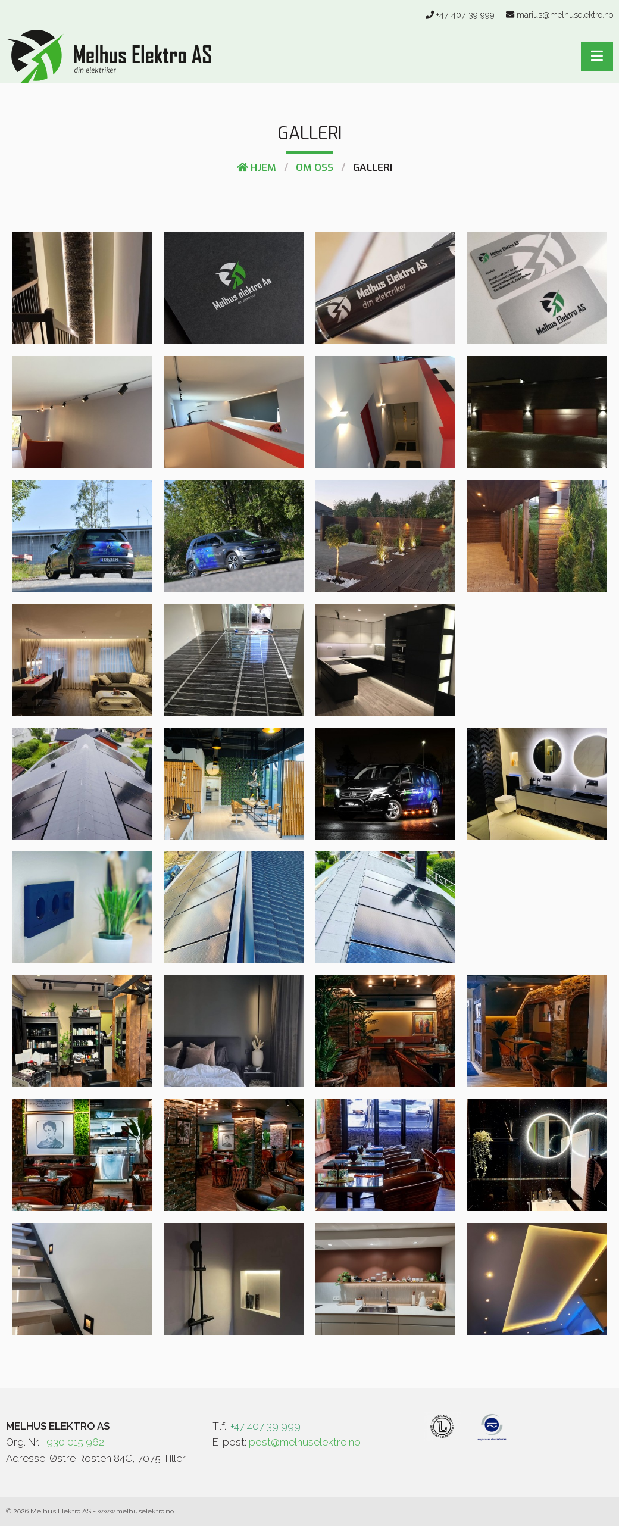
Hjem (256, 167)
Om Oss (314, 167)
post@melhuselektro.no (305, 1442)
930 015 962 (75, 1442)
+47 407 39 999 (465, 15)
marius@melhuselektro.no (565, 15)
